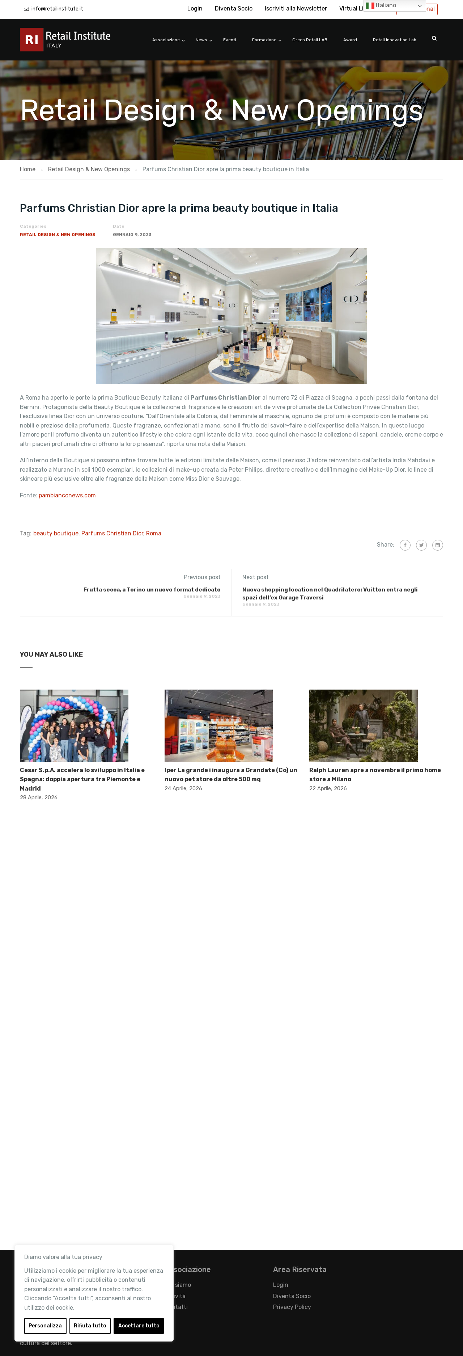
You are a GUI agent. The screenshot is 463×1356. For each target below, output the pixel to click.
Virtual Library (358, 8)
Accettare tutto (139, 1326)
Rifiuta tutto (90, 1326)
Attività (175, 1296)
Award (350, 39)
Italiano (381, 5)
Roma (153, 533)
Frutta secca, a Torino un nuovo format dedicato (152, 589)
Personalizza (45, 1326)
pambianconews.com (67, 495)
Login (195, 8)
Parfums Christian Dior (112, 533)
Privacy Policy (292, 1307)
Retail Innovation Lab (394, 39)
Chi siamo (178, 1284)
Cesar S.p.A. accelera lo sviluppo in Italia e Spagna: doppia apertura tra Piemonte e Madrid (82, 779)
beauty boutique (55, 533)
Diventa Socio (233, 8)
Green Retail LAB (309, 39)
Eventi (229, 39)
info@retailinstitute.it (57, 9)
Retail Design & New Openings (57, 234)
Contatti (176, 1307)
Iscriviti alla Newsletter (296, 8)
